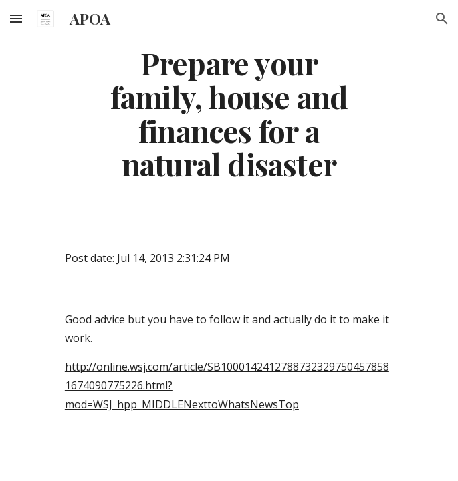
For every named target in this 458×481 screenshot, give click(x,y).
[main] (229, 113)
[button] (16, 18)
